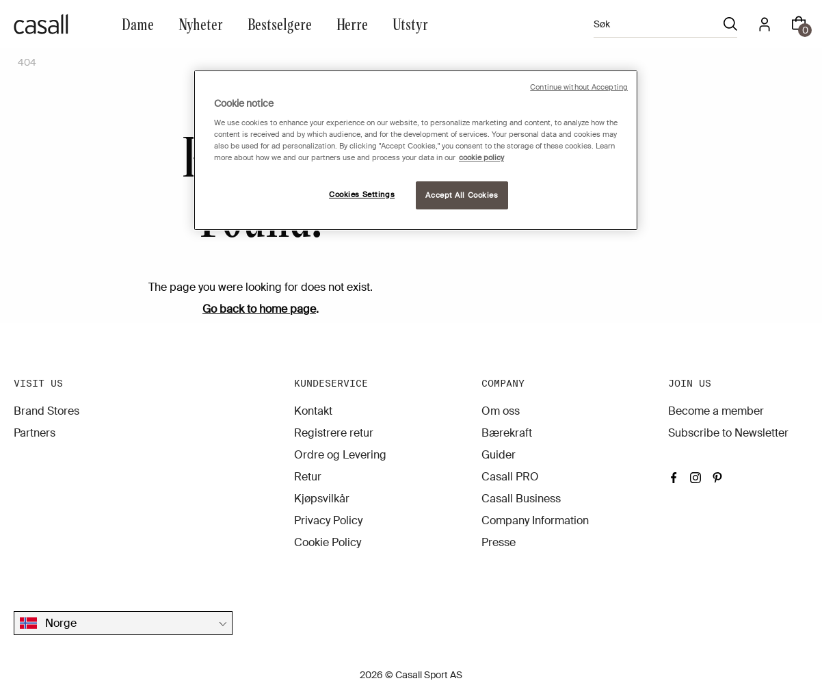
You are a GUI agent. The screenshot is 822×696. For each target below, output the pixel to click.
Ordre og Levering (340, 455)
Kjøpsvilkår (321, 498)
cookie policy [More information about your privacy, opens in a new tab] (481, 158)
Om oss (500, 411)
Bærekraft (506, 433)
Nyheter (200, 23)
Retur (307, 476)
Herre (352, 23)
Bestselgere (280, 23)
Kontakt (313, 411)
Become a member (716, 411)
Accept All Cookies (461, 195)
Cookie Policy (327, 542)
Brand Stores (46, 411)
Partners (34, 433)
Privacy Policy (328, 520)
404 (27, 62)
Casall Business (521, 498)
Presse (498, 542)
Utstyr (410, 23)
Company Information (535, 520)
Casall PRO (510, 476)
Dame (138, 23)
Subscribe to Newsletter (728, 433)
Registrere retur (333, 433)
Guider (498, 455)
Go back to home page (259, 309)
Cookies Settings (362, 195)
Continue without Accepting (579, 87)
